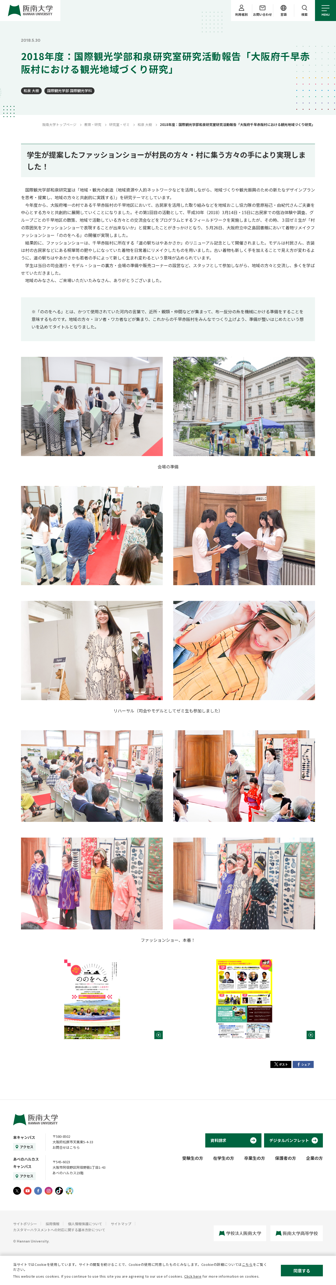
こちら (247, 1264)
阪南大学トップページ (59, 124)
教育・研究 (92, 124)
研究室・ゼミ (119, 124)
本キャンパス (24, 1137)
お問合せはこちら (66, 1147)
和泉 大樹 (31, 90)
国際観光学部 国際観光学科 (69, 90)
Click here (193, 1276)
